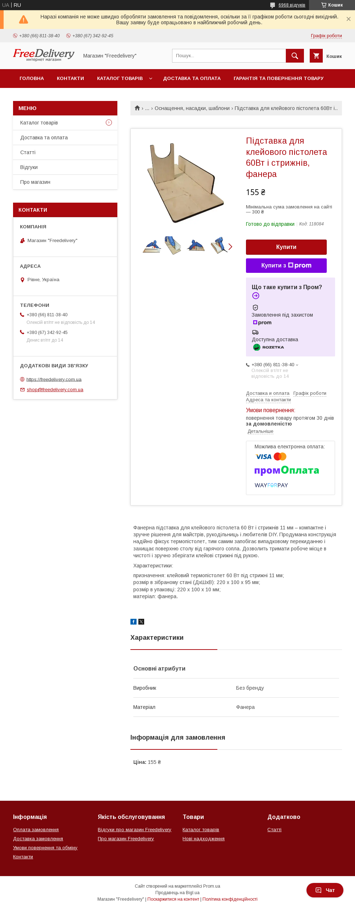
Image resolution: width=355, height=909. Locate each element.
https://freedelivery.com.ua (54, 379)
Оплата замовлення (36, 829)
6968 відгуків (292, 5)
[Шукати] (295, 56)
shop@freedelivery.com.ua (55, 389)
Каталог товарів (120, 78)
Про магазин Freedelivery (126, 838)
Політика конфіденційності (230, 899)
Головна (32, 78)
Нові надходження (204, 838)
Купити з (286, 265)
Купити (286, 247)
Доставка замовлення (38, 838)
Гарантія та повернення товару (278, 78)
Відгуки (29, 167)
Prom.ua (211, 886)
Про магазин (35, 182)
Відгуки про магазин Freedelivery (134, 829)
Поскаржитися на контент (173, 899)
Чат (325, 890)
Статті (28, 152)
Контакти (70, 78)
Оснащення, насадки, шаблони (192, 108)
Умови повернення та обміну (45, 847)
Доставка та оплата (192, 78)
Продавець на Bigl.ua (177, 892)
